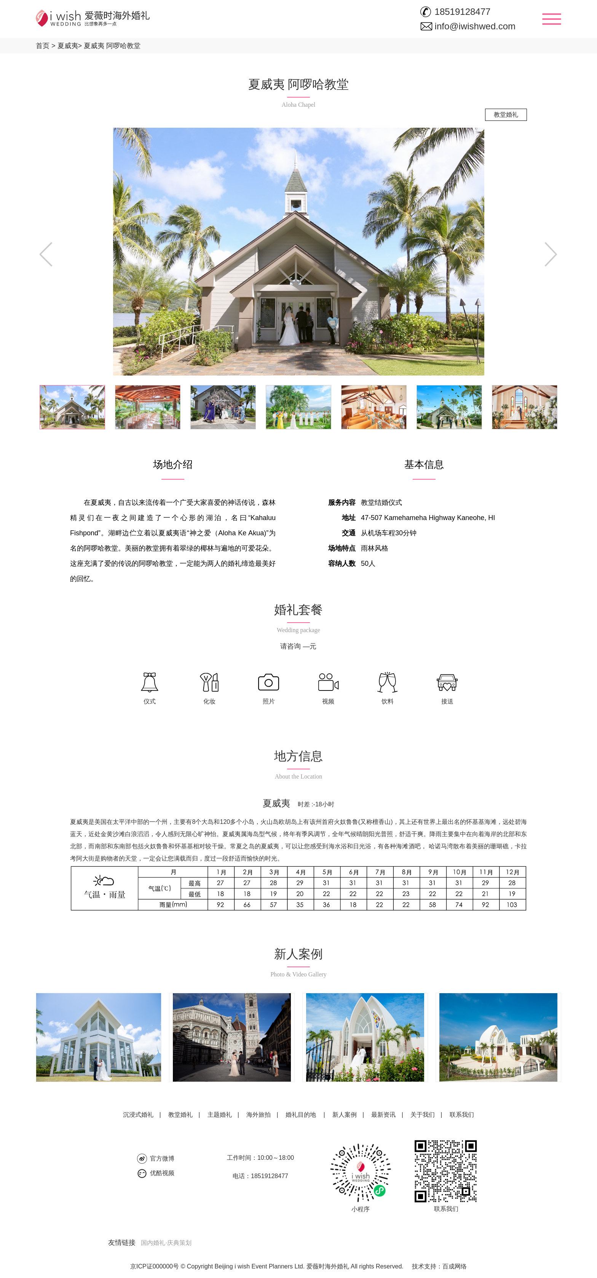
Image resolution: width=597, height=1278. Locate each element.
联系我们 (462, 1114)
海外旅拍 (258, 1114)
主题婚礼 (220, 1114)
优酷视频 (162, 1173)
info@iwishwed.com (475, 26)
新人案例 (344, 1114)
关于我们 (422, 1114)
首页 (42, 46)
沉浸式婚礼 (138, 1114)
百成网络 (454, 1266)
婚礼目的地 (301, 1114)
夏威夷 (64, 46)
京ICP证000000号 (154, 1266)
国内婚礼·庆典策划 (166, 1242)
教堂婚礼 (180, 1114)
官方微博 (162, 1158)
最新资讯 (383, 1114)
